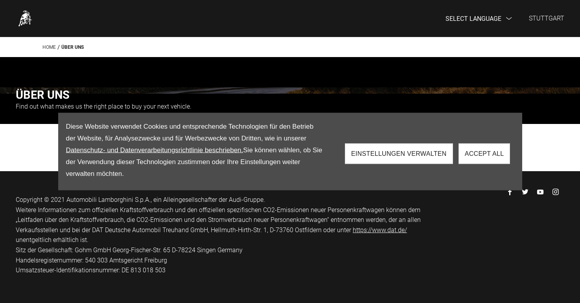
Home (49, 47)
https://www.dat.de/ (380, 230)
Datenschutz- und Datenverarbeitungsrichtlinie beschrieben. (154, 150)
